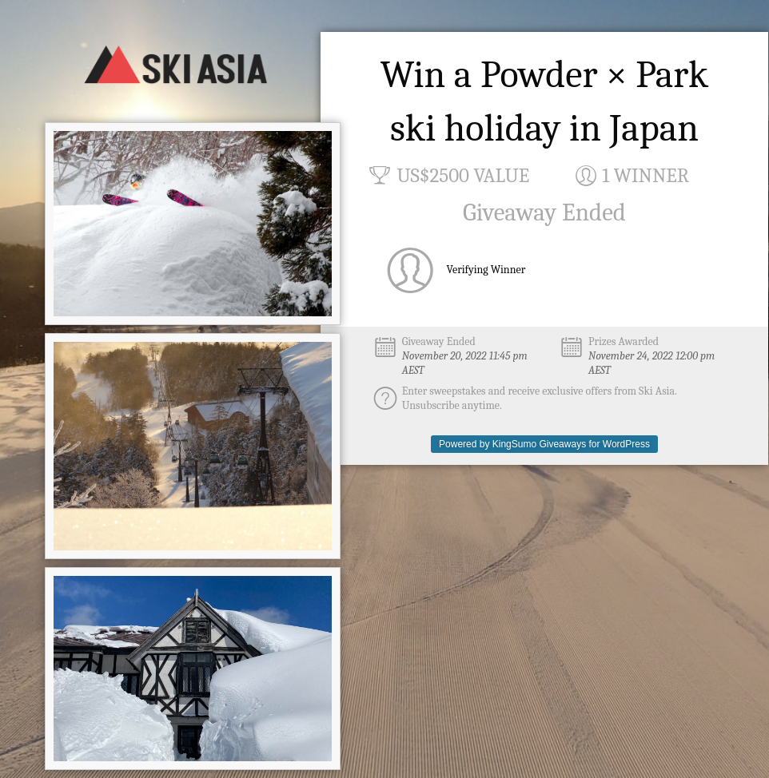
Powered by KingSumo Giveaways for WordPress (544, 444)
